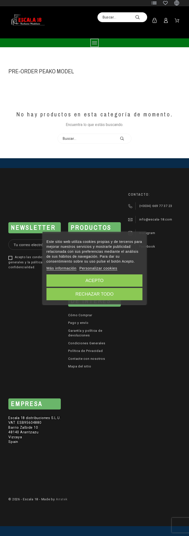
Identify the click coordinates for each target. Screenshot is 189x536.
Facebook (147, 246)
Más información (62, 268)
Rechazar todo (94, 294)
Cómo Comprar (80, 315)
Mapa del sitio (79, 366)
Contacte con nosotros (86, 359)
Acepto (94, 280)
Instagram (147, 233)
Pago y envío (78, 323)
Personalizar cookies (98, 268)
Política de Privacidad (85, 351)
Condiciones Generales (86, 343)
